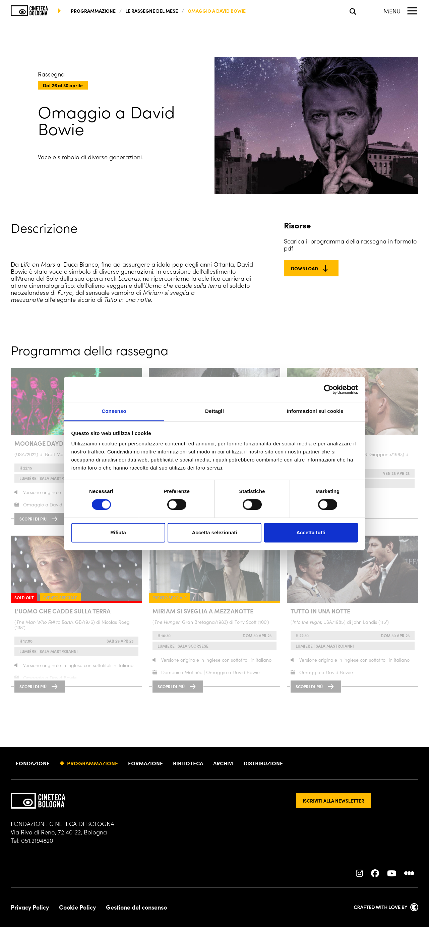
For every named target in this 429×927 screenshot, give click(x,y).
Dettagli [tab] (214, 411)
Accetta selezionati (214, 532)
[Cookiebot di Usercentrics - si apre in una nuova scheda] (328, 389)
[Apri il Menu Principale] (401, 10)
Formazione (145, 763)
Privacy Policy (30, 907)
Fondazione (33, 763)
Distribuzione (263, 763)
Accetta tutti (310, 532)
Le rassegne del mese (151, 10)
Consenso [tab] (114, 411)
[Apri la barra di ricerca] (360, 10)
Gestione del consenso (136, 907)
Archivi (223, 763)
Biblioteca (188, 763)
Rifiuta (118, 532)
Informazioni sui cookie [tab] (315, 411)
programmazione (93, 10)
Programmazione (92, 763)
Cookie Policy (77, 907)
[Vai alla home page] (29, 10)
